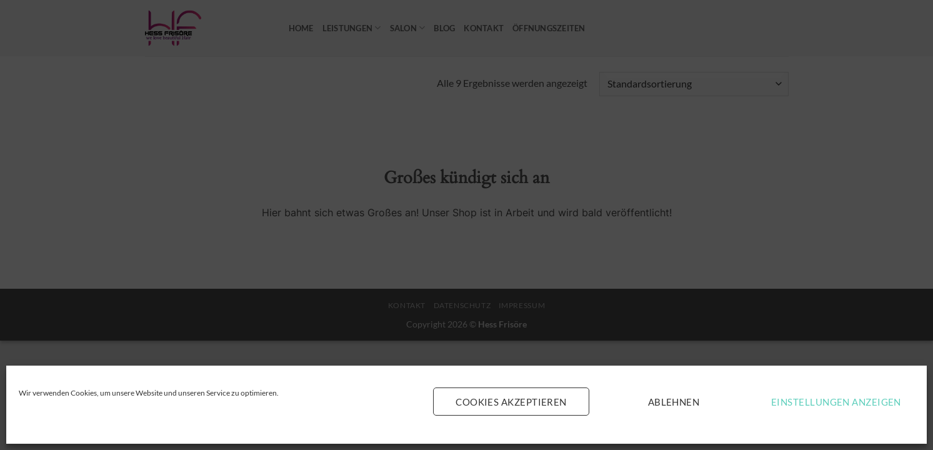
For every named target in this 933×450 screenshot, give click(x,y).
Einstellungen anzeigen (836, 402)
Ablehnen (674, 402)
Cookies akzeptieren (511, 402)
